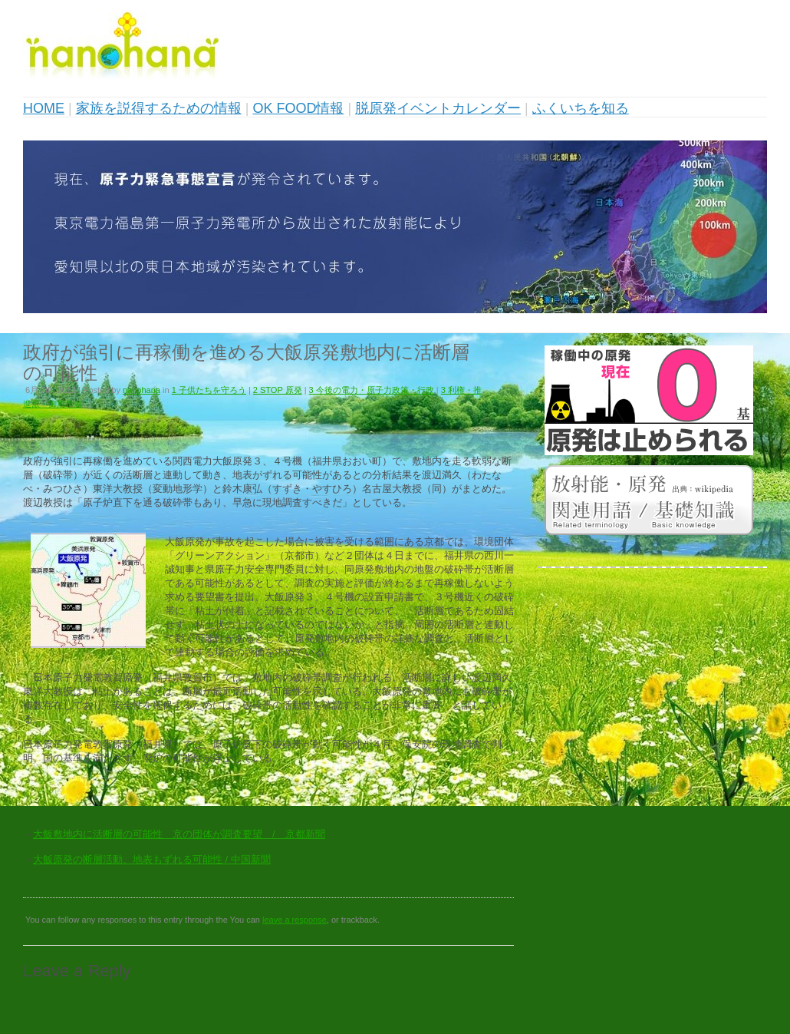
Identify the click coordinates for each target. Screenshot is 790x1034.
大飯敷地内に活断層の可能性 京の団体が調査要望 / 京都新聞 (179, 834)
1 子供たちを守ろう (209, 390)
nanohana (141, 390)
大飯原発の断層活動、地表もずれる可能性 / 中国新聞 (152, 859)
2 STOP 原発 (277, 390)
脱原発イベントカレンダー (438, 108)
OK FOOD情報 (298, 108)
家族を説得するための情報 (159, 108)
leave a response (294, 919)
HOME (43, 108)
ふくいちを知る (580, 108)
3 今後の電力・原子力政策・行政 (371, 390)
